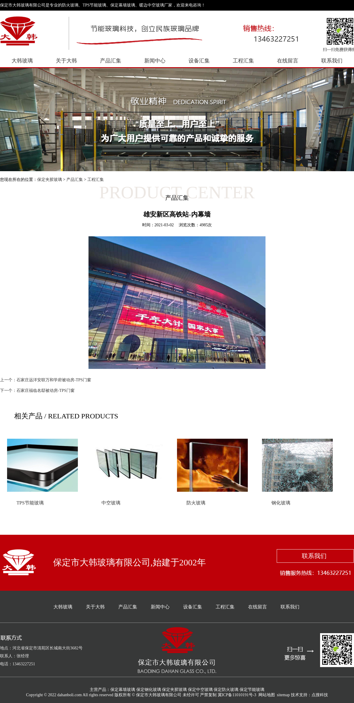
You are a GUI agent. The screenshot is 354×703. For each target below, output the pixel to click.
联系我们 (331, 61)
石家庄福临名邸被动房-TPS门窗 (46, 390)
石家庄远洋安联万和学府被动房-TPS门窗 (54, 380)
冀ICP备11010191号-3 (237, 695)
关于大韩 (66, 61)
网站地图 (266, 695)
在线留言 (287, 61)
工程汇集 (243, 61)
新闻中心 (154, 61)
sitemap (283, 695)
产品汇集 (110, 61)
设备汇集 (199, 61)
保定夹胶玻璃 (49, 179)
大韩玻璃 (22, 61)
